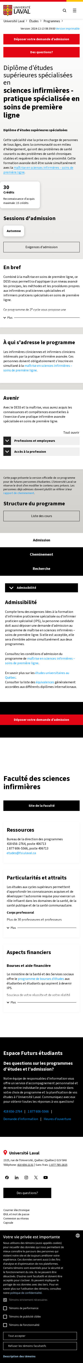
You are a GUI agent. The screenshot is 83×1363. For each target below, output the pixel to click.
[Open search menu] (64, 10)
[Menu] (41, 587)
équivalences (45, 682)
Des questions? (41, 52)
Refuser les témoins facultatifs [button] (27, 1346)
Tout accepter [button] (16, 1336)
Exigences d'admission (41, 247)
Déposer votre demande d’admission (41, 39)
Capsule (8, 1223)
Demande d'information (20, 1119)
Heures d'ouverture (57, 1119)
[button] (19, 1356)
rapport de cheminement (18, 493)
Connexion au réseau (16, 1218)
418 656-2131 (25, 1165)
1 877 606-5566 (38, 1111)
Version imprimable (68, 29)
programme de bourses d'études (41, 979)
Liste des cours (41, 516)
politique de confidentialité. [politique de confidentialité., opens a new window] (26, 1293)
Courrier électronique (16, 1210)
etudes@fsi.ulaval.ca (21, 853)
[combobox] (78, 1235)
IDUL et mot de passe (16, 1214)
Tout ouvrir (71, 432)
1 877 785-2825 (58, 1165)
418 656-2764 (12, 1111)
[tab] (41, 540)
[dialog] (41, 1296)
